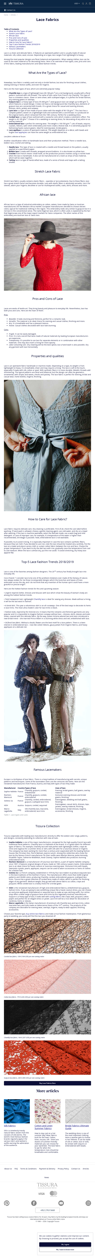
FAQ (16, 1168)
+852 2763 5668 (47, 1210)
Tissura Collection (16, 48)
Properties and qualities (19, 40)
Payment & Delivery (47, 1168)
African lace (14, 35)
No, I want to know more (65, 1250)
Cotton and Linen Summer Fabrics (43, 1127)
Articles (86, 1168)
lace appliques (21, 132)
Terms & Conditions (28, 1168)
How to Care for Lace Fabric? (20, 42)
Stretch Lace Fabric (17, 33)
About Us (8, 1168)
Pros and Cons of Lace (18, 38)
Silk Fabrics (10, 1125)
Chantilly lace (39, 599)
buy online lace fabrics (35, 914)
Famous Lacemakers (17, 46)
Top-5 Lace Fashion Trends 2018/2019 (24, 44)
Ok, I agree (65, 1244)
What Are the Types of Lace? (20, 31)
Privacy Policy (63, 1168)
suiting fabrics (55, 896)
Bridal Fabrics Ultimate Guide (77, 1127)
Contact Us (10, 10)
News (46, 1177)
